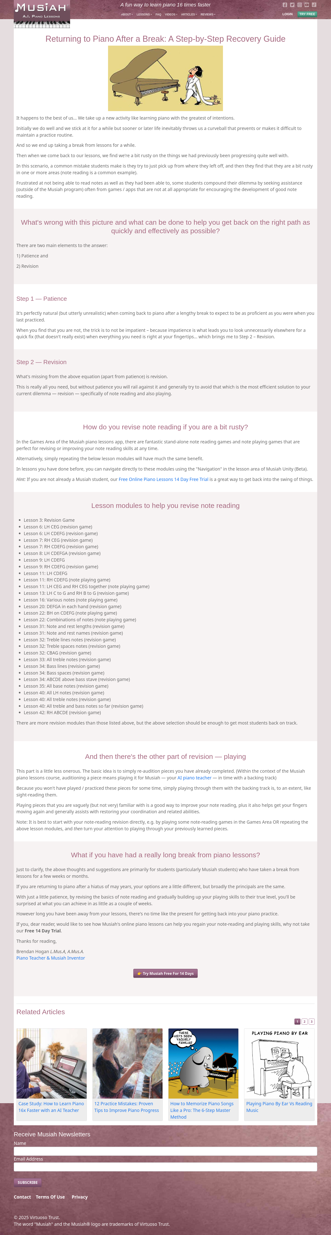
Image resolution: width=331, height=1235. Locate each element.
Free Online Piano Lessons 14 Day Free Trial (163, 479)
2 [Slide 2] (304, 1021)
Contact (22, 1197)
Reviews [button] (207, 14)
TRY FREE (307, 14)
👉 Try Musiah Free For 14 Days (165, 973)
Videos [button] (170, 14)
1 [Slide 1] (297, 1021)
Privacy (80, 1197)
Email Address (28, 1159)
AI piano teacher (194, 778)
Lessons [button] (143, 14)
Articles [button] (188, 14)
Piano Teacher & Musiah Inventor (50, 958)
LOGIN (287, 14)
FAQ (158, 14)
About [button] (126, 14)
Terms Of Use (50, 1197)
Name (20, 1143)
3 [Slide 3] (312, 1021)
